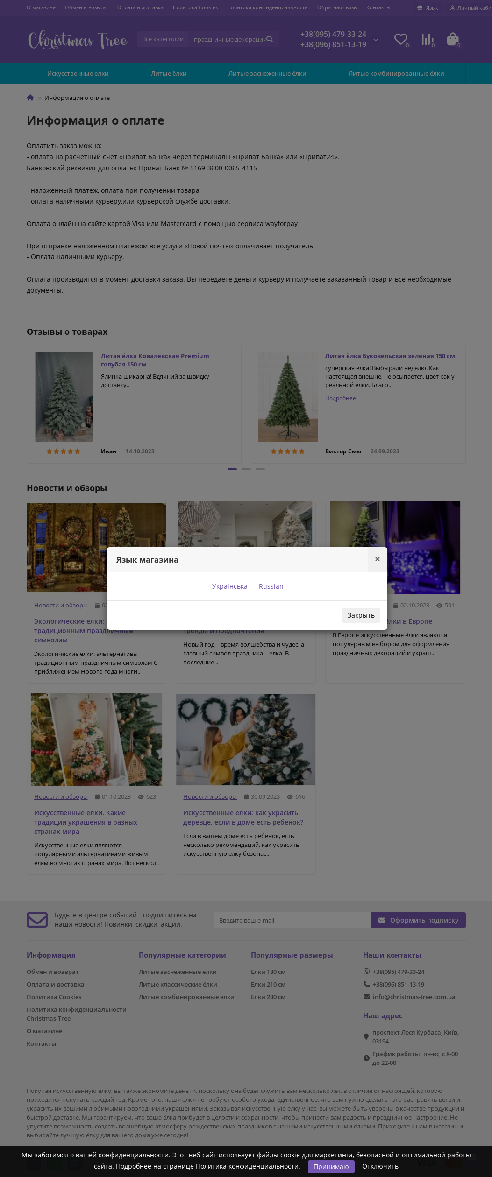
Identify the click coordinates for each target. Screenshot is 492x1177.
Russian (270, 586)
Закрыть (361, 615)
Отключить (380, 1166)
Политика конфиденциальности (247, 1166)
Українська (229, 586)
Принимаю (331, 1166)
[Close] (377, 559)
